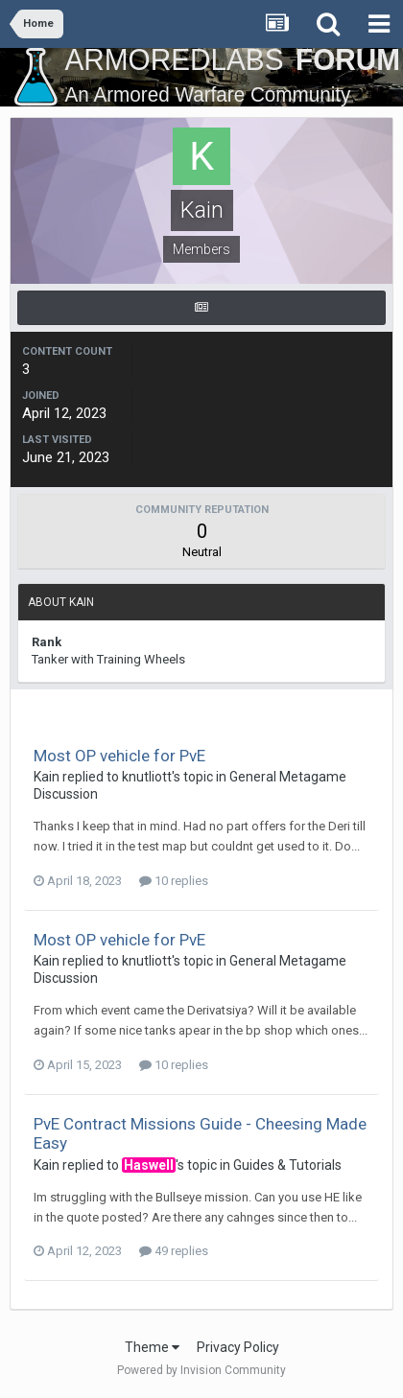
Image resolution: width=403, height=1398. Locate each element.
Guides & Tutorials (287, 1165)
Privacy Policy (238, 1347)
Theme (152, 1347)
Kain (46, 776)
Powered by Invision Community (201, 1370)
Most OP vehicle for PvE (119, 755)
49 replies (173, 1251)
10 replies (173, 881)
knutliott (147, 776)
